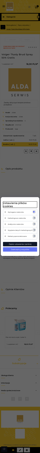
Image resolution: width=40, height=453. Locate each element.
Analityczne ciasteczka (16, 224)
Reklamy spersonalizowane (17, 236)
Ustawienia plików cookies (15, 204)
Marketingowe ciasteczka (17, 218)
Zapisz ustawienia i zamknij (20, 244)
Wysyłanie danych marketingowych (20, 230)
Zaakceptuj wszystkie (20, 249)
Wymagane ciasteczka (16, 212)
